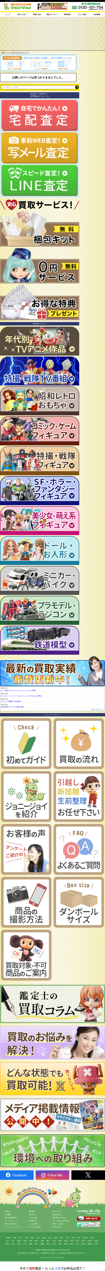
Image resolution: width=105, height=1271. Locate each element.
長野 (30, 1241)
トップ (7, 14)
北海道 (8, 1238)
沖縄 (96, 1244)
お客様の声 (32, 1221)
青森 (14, 1238)
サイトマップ (9, 1221)
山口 (24, 1244)
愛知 (48, 1241)
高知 (48, 1244)
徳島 (30, 1244)
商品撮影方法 (57, 1214)
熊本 (71, 1244)
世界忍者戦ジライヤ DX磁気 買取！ (13, 707)
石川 (13, 1241)
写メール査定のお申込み (60, 1221)
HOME (7, 1211)
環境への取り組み (11, 1224)
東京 (78, 1238)
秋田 (32, 1238)
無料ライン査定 (57, 1224)
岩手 (20, 1238)
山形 (38, 1238)
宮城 (26, 1238)
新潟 (92, 1238)
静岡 (42, 1241)
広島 (18, 1244)
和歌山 (90, 1241)
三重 (54, 1241)
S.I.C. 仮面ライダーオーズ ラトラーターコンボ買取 (18, 690)
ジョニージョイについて (13, 1227)
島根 (7, 1244)
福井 (18, 1241)
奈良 (83, 1241)
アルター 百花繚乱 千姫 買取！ (11, 701)
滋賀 (59, 1241)
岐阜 (36, 1241)
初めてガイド (57, 1211)
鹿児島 (90, 1244)
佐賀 (59, 1244)
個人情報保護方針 (11, 1218)
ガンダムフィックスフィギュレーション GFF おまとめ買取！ (22, 696)
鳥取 (96, 1241)
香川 (36, 1244)
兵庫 (77, 1241)
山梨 (24, 1241)
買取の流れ (37, 14)
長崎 (65, 1244)
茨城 (49, 1238)
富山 (7, 1241)
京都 (65, 1241)
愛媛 (42, 1244)
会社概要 (97, 14)
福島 (43, 1238)
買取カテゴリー (52, 14)
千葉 (73, 1238)
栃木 (55, 1238)
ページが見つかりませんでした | (18, 52)
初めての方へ (22, 14)
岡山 (13, 1244)
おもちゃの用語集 (35, 1227)
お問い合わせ (57, 1227)
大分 (77, 1244)
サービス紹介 (33, 1218)
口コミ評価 (82, 14)
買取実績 (67, 14)
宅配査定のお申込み (59, 1218)
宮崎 (83, 1244)
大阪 (71, 1241)
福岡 (54, 1244)
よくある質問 (33, 1224)
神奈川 (85, 1238)
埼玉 (67, 1238)
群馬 (61, 1238)
